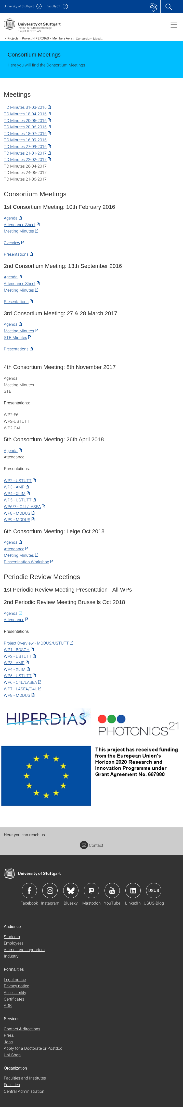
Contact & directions (22, 1028)
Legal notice (15, 979)
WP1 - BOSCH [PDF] (17, 649)
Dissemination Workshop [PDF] (26, 561)
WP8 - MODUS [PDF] (17, 513)
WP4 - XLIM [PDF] (14, 493)
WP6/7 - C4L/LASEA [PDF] (22, 506)
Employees (13, 943)
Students (12, 936)
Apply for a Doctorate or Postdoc (33, 1048)
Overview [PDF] (12, 242)
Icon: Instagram (50, 890)
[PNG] (46, 719)
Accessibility (15, 992)
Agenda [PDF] (11, 218)
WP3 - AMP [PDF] (14, 486)
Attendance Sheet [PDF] (19, 224)
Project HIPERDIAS (35, 38)
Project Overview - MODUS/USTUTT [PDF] (36, 643)
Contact (91, 845)
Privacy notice (16, 985)
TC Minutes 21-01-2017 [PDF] (25, 153)
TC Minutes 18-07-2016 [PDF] (25, 133)
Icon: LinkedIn (133, 890)
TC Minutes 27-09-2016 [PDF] (25, 146)
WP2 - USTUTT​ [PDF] (18, 480)
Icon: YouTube (112, 890)
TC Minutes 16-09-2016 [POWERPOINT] (25, 139)
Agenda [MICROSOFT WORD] (11, 613)
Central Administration (24, 1091)
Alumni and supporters (24, 949)
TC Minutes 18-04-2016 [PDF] (25, 113)
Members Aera (62, 38)
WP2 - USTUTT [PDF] (18, 656)
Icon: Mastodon (91, 890)
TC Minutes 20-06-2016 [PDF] (25, 126)
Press (9, 1035)
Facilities (12, 1084)
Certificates (14, 999)
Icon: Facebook (29, 890)
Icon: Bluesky (71, 890)
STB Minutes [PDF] (15, 337)
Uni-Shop (12, 1054)
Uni (19, 6)
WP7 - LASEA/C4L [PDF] (20, 688)
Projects (12, 38)
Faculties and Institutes (25, 1078)
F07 (53, 6)
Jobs (8, 1041)
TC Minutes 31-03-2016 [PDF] (25, 107)
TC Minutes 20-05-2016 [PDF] (25, 120)
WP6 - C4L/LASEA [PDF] (20, 682)
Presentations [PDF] (16, 254)
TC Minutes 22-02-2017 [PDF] (25, 159)
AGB (8, 1005)
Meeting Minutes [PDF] (19, 231)
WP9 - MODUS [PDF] (17, 519)
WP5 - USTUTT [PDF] (18, 499)
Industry (11, 956)
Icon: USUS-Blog (153, 890)
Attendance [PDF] (14, 548)
